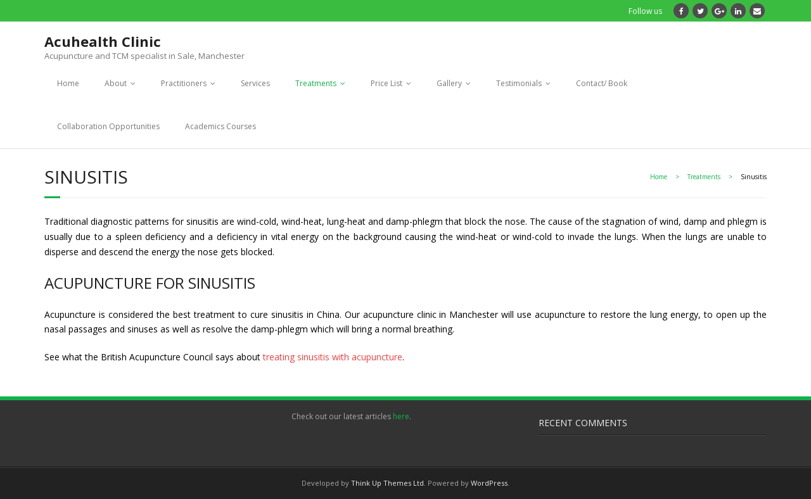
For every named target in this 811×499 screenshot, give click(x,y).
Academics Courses (220, 126)
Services (255, 83)
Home (68, 83)
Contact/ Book (601, 83)
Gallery (449, 83)
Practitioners (184, 83)
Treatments (315, 83)
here (401, 416)
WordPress (489, 483)
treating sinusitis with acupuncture (332, 357)
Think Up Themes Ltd (387, 483)
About (116, 83)
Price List (386, 83)
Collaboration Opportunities (108, 126)
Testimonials (519, 83)
